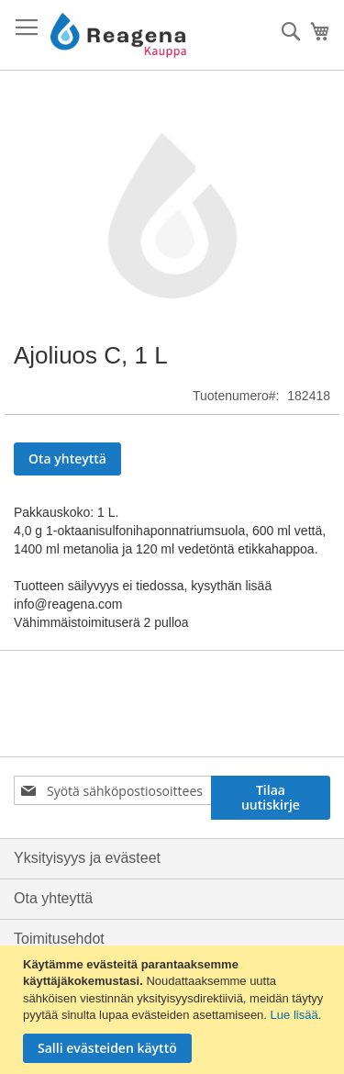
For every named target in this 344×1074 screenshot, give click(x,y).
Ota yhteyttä (53, 898)
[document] (174, 1010)
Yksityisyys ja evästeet (87, 858)
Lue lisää (294, 1015)
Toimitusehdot (59, 938)
